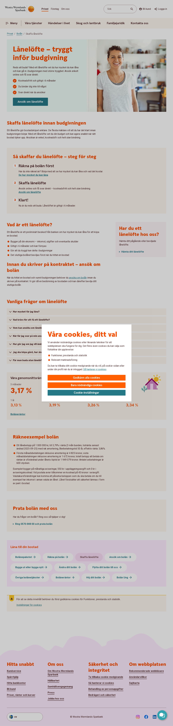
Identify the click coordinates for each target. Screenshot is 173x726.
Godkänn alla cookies (86, 378)
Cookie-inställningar (86, 393)
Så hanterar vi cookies (94, 369)
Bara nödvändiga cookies (86, 385)
